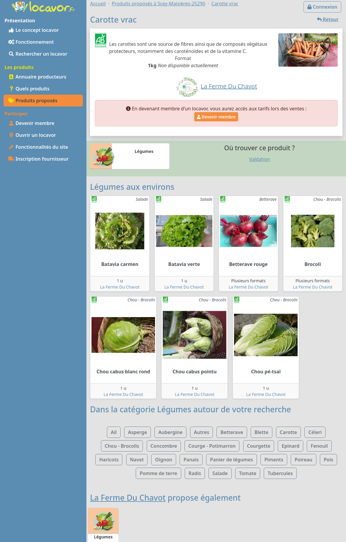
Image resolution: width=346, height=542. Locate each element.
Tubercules (280, 473)
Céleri (315, 432)
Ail (114, 432)
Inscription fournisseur (38, 159)
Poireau (303, 459)
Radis (195, 473)
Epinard (290, 446)
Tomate (247, 473)
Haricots (109, 459)
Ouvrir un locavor (32, 135)
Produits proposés (32, 100)
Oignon (163, 459)
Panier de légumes (231, 459)
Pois (328, 459)
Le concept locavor (33, 30)
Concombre (164, 446)
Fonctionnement (31, 42)
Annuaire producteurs (37, 76)
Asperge (137, 432)
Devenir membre (31, 123)
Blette (261, 432)
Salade (219, 473)
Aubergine (170, 432)
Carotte (288, 432)
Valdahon (259, 159)
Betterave (231, 432)
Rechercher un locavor (37, 54)
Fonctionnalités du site (38, 147)
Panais (191, 459)
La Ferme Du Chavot (120, 287)
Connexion (322, 7)
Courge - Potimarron (212, 446)
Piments (273, 459)
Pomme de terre (158, 473)
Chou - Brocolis (122, 446)
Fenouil (319, 446)
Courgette (259, 446)
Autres (201, 432)
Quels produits (29, 88)
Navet (137, 459)
